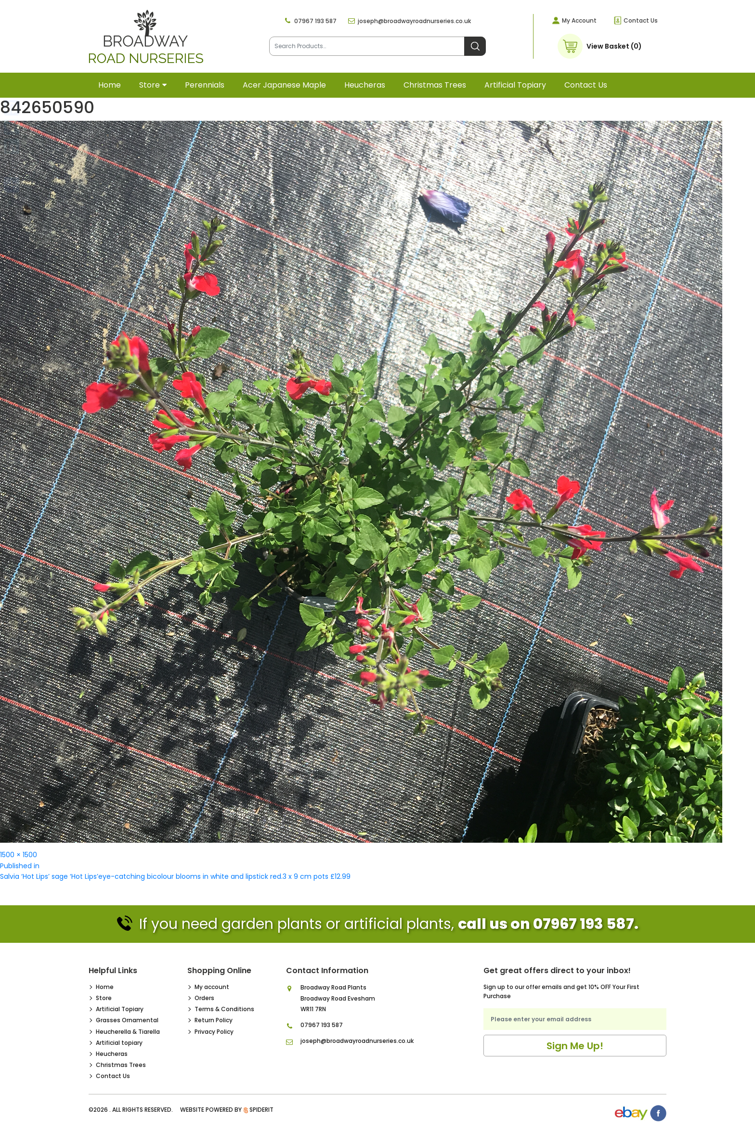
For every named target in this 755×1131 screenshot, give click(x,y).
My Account (579, 20)
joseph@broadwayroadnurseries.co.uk (414, 21)
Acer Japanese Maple (284, 84)
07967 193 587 (315, 21)
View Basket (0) (614, 46)
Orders (204, 998)
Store (149, 84)
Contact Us (641, 20)
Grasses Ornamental (127, 1020)
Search (475, 46)
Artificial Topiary (119, 1009)
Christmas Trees (435, 84)
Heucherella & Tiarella (128, 1032)
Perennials (204, 84)
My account (212, 987)
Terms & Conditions (224, 1009)
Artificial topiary (515, 84)
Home (109, 84)
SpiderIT (261, 1109)
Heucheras (364, 84)
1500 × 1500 (18, 855)
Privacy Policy (214, 1032)
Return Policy (214, 1020)
